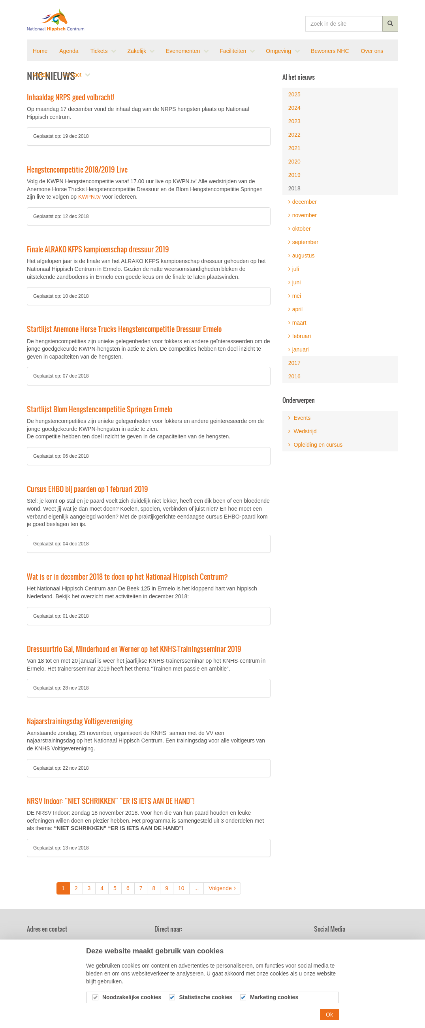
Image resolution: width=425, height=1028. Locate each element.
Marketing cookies (274, 998)
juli (293, 269)
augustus (301, 255)
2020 (294, 161)
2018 (294, 188)
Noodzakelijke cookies (131, 998)
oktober (299, 229)
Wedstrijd (302, 431)
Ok (329, 1015)
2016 (294, 376)
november (302, 215)
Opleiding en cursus (315, 445)
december (302, 202)
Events (299, 418)
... (196, 888)
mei (294, 296)
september (303, 242)
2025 (294, 94)
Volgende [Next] (222, 888)
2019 (294, 175)
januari (298, 349)
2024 (294, 108)
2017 (294, 363)
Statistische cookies (205, 998)
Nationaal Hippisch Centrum (56, 20)
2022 (294, 135)
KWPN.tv (89, 197)
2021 (294, 148)
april (295, 309)
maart (297, 322)
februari (299, 336)
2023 (294, 121)
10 (181, 888)
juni (294, 282)
